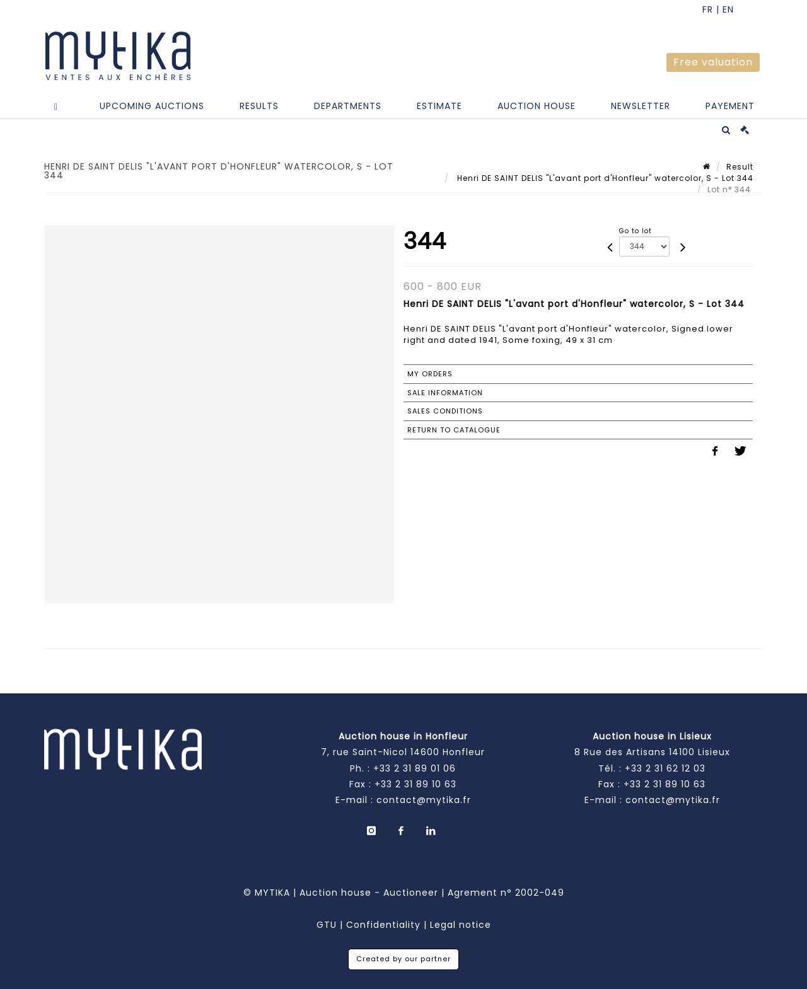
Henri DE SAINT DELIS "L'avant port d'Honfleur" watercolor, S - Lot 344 (604, 178)
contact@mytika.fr (423, 800)
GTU (326, 924)
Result (739, 166)
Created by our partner (403, 959)
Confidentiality (383, 924)
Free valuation (713, 62)
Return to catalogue (454, 430)
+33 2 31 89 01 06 (414, 768)
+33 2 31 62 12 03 (665, 768)
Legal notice (460, 924)
